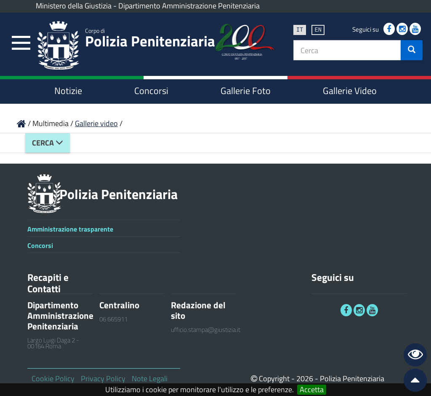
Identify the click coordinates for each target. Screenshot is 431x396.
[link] (21, 43)
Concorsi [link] (151, 91)
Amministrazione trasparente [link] (70, 229)
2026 (304, 378)
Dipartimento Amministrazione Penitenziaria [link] (189, 5)
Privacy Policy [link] (103, 378)
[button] (412, 50)
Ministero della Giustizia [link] (74, 5)
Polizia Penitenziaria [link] (150, 39)
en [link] (318, 29)
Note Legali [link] (150, 378)
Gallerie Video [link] (350, 91)
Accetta (312, 390)
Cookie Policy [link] (53, 378)
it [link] (299, 29)
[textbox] (347, 50)
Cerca (47, 142)
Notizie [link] (68, 91)
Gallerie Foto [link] (246, 91)
